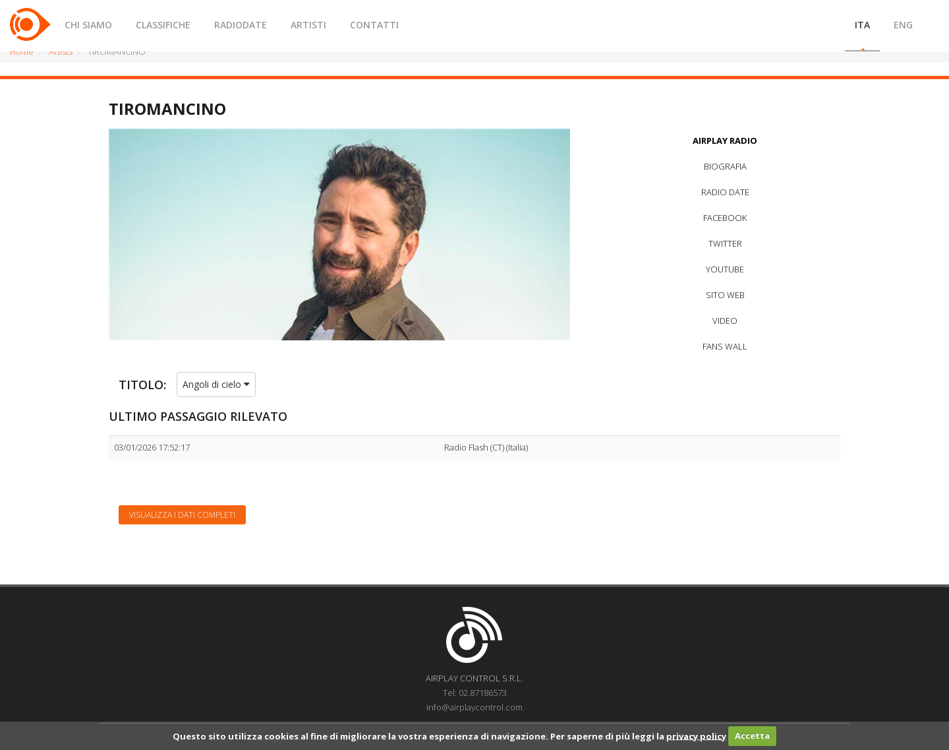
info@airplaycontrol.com (474, 707)
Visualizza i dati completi (182, 514)
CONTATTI (374, 24)
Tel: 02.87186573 (475, 693)
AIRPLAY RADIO (725, 140)
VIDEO (724, 321)
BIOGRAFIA (725, 166)
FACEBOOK (725, 218)
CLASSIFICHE (163, 24)
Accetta (752, 735)
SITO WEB (725, 295)
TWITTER (725, 243)
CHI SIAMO (88, 24)
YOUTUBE (725, 269)
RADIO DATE (725, 192)
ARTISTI (308, 24)
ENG (903, 24)
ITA (862, 24)
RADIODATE (240, 24)
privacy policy (696, 735)
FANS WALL (725, 346)
